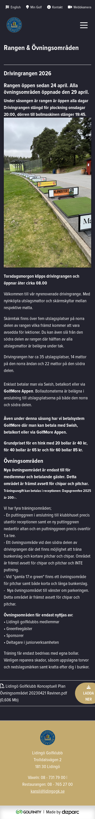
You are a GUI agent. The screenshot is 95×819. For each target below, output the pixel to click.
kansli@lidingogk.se (48, 791)
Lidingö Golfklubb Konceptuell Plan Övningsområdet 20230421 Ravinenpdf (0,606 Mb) (33, 693)
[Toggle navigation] (84, 25)
